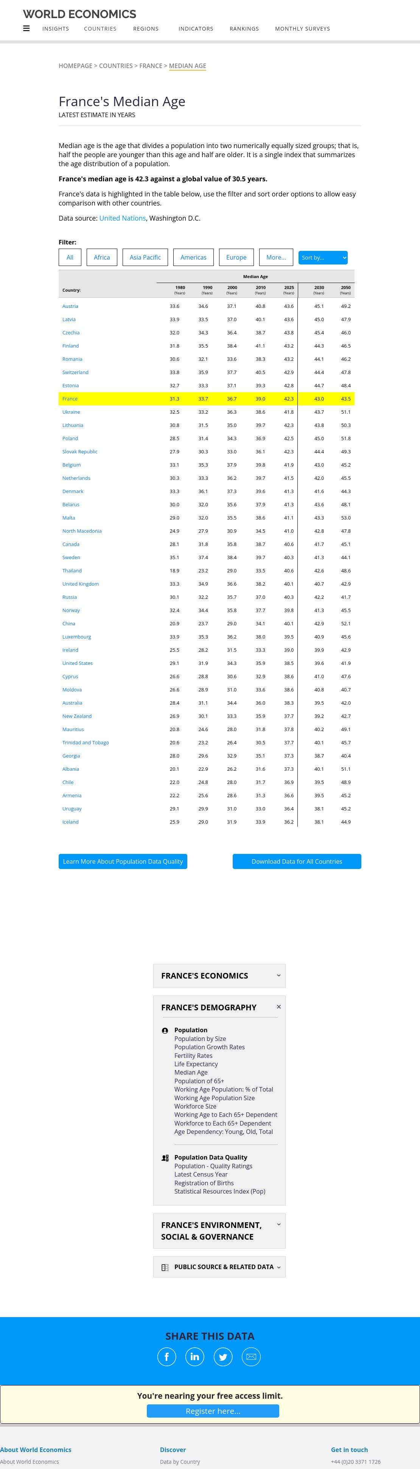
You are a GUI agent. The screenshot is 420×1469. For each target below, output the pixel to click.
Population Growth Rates (209, 1047)
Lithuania (72, 425)
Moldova (72, 689)
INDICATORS (196, 28)
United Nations (123, 218)
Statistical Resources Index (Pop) (219, 1191)
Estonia (70, 385)
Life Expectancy (196, 1064)
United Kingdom (80, 583)
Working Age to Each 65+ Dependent (225, 1114)
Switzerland (75, 372)
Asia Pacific (145, 257)
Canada (70, 544)
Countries (116, 66)
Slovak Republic (80, 451)
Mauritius (73, 729)
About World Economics (29, 1461)
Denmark (72, 491)
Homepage (75, 66)
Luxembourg (76, 636)
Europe (236, 257)
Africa (102, 257)
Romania (72, 359)
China (68, 623)
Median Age (188, 66)
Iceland (70, 821)
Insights (55, 28)
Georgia (71, 755)
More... (276, 257)
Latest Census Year (201, 1174)
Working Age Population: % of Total (223, 1089)
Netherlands (76, 478)
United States (77, 663)
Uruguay (72, 808)
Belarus (70, 504)
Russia (69, 597)
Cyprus (70, 676)
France (150, 66)
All (70, 257)
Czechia (71, 332)
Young (234, 1131)
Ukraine (71, 411)
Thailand (72, 570)
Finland (70, 345)
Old (251, 1131)
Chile (68, 782)
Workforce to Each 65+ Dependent (222, 1123)
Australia (72, 702)
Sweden (71, 557)
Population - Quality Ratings (213, 1166)
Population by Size (200, 1038)
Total (266, 1131)
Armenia (72, 795)
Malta (68, 517)
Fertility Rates (193, 1055)
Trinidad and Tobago (85, 742)
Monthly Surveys (302, 28)
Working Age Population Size (214, 1098)
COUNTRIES (100, 28)
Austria (70, 306)
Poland (70, 438)
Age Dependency (198, 1131)
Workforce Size (195, 1106)
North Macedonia (82, 530)
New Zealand (77, 716)
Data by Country (180, 1461)
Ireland (70, 649)
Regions (146, 28)
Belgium (71, 464)
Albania (70, 768)
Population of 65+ (199, 1081)
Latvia (69, 319)
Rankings (244, 28)
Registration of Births (204, 1183)
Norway (71, 610)
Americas (193, 257)
